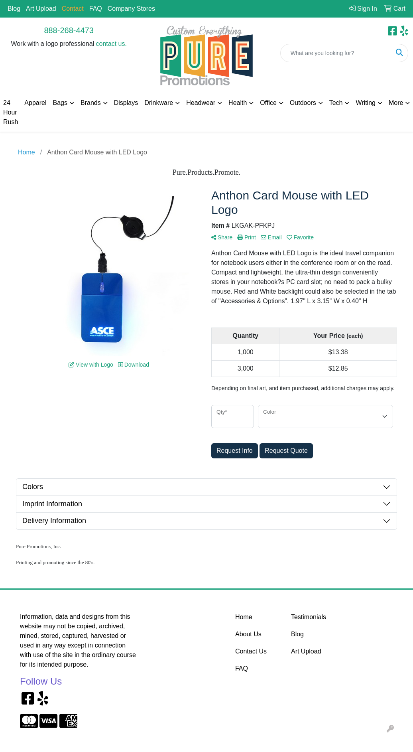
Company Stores (131, 8)
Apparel (35, 102)
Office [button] (268, 102)
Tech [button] (336, 102)
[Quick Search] (335, 53)
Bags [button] (60, 102)
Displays (126, 102)
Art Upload (41, 8)
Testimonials (308, 617)
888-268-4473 (69, 30)
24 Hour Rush (10, 112)
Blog (14, 8)
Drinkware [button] (158, 102)
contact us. (111, 43)
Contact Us (251, 651)
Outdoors (303, 102)
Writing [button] (366, 102)
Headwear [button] (200, 102)
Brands (91, 102)
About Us (248, 634)
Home (243, 617)
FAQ (95, 8)
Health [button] (237, 102)
